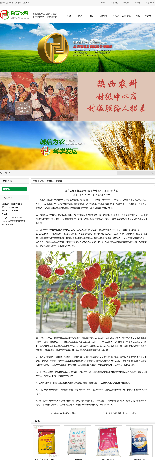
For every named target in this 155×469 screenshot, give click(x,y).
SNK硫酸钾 (77, 459)
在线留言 (103, 3)
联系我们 (114, 3)
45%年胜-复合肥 (108, 459)
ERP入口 (137, 3)
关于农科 (126, 3)
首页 (69, 15)
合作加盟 (115, 15)
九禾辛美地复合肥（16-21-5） (46, 459)
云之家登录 (150, 3)
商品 (80, 15)
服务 (92, 15)
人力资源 (126, 15)
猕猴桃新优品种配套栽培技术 (65, 413)
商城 (138, 15)
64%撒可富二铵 (139, 459)
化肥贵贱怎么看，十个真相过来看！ (122, 413)
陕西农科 (19, 13)
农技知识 (103, 15)
